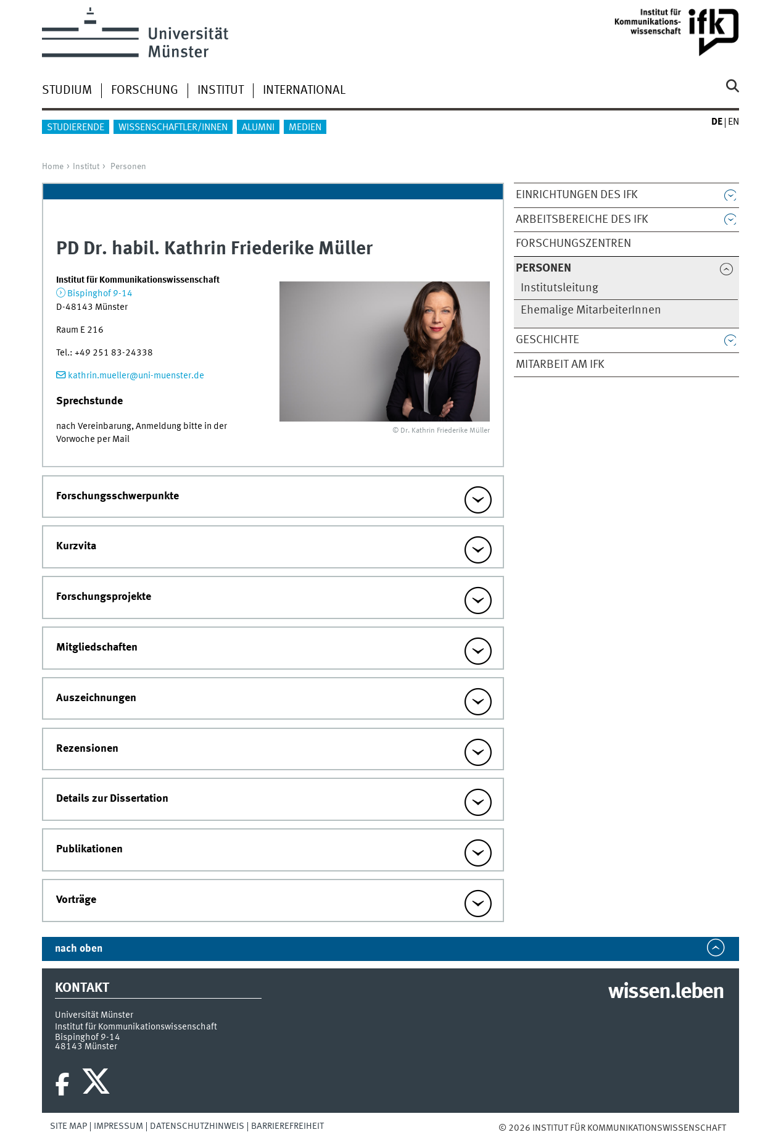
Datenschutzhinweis (197, 1126)
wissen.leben (666, 992)
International (304, 91)
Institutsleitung (559, 288)
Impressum (118, 1126)
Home (53, 166)
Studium (67, 91)
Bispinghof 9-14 (100, 294)
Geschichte (547, 340)
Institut (220, 91)
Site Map (68, 1126)
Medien (305, 128)
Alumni (258, 128)
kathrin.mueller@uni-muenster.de (136, 376)
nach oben (78, 949)
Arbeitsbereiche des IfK (582, 219)
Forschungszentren (573, 243)
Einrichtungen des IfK (577, 195)
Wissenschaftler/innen (173, 128)
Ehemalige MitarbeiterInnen (591, 310)
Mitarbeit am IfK (560, 364)
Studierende (75, 128)
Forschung (144, 91)
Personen (128, 166)
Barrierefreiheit (287, 1126)
